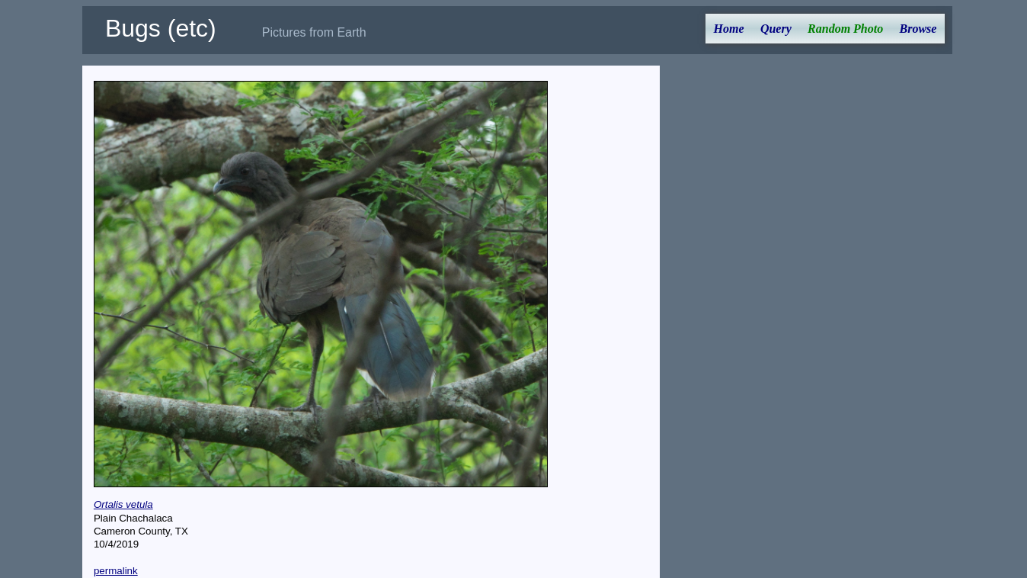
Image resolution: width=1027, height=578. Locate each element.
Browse (918, 28)
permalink (116, 570)
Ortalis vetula (123, 504)
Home (729, 28)
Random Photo (845, 28)
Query (776, 28)
